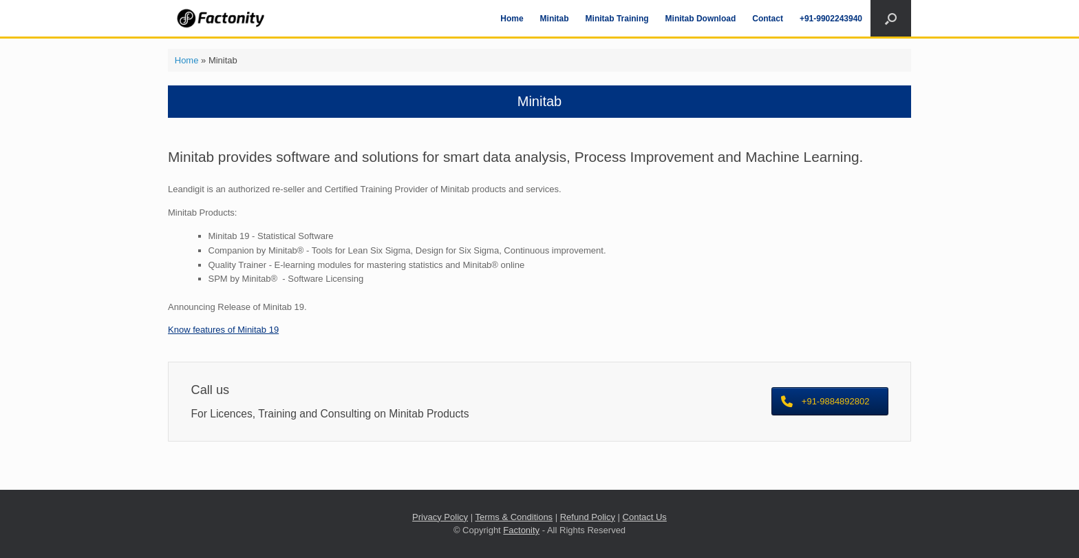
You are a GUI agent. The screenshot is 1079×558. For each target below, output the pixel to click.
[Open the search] (890, 18)
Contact (767, 18)
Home (511, 18)
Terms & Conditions (514, 517)
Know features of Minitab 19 (223, 329)
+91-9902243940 (831, 18)
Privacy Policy (440, 517)
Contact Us (645, 517)
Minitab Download (700, 18)
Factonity (521, 530)
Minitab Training (617, 18)
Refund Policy (587, 517)
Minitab (554, 18)
